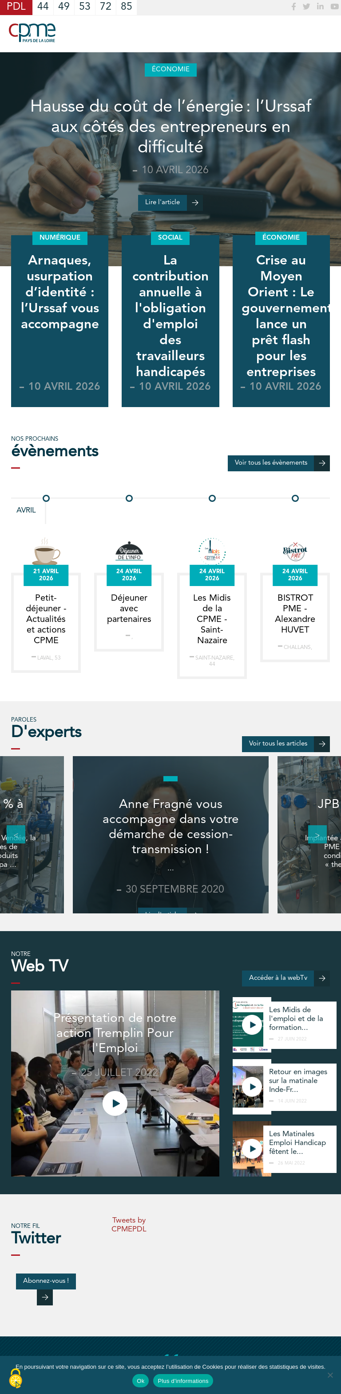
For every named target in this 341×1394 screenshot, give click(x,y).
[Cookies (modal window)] (15, 1379)
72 (105, 7)
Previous (11, 834)
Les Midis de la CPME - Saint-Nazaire (212, 619)
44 (43, 7)
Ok (140, 1381)
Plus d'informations (183, 1381)
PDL (16, 7)
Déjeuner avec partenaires (129, 609)
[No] (329, 1375)
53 (85, 7)
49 (64, 7)
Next (312, 834)
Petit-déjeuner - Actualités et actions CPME (46, 619)
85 (126, 7)
